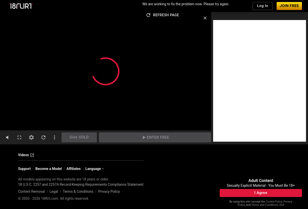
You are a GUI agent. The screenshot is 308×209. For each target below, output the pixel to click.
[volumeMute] (7, 137)
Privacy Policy (109, 191)
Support (24, 169)
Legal (53, 191)
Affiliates (74, 169)
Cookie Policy (274, 201)
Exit (282, 204)
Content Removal (31, 191)
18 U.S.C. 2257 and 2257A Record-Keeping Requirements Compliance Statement (81, 184)
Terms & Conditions (78, 191)
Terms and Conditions (264, 204)
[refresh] (43, 137)
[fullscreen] (19, 137)
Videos (26, 155)
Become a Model (48, 169)
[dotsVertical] (54, 137)
